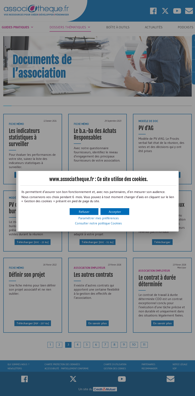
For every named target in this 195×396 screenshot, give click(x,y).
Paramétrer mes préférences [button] (98, 218)
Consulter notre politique (98, 223)
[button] (114, 211)
